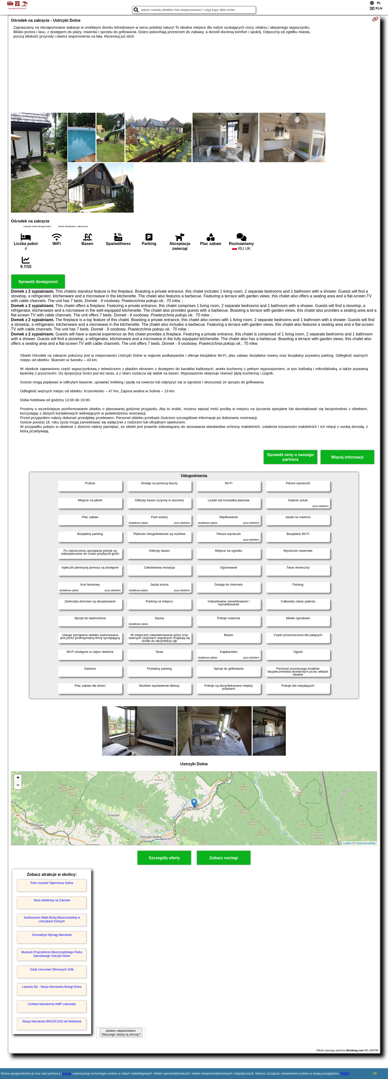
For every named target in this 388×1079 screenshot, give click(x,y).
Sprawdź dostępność (38, 282)
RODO (344, 1073)
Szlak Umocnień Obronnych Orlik (52, 969)
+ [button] (18, 778)
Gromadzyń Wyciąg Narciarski (52, 935)
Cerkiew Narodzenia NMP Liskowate (52, 1004)
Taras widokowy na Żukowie (51, 900)
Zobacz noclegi (223, 858)
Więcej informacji (347, 457)
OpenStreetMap (366, 843)
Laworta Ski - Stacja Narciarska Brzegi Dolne (51, 987)
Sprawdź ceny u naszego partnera (290, 457)
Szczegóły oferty (164, 858)
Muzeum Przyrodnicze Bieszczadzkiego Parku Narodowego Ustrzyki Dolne (51, 953)
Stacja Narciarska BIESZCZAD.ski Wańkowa (51, 1021)
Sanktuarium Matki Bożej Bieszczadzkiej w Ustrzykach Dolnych (52, 919)
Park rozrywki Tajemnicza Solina (51, 883)
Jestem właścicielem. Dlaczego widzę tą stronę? (121, 1032)
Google (67, 1073)
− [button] (18, 785)
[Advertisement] (194, 75)
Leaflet (347, 843)
